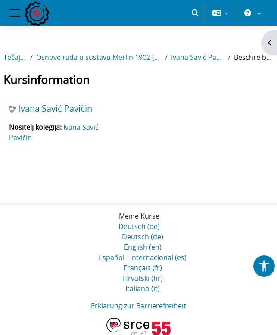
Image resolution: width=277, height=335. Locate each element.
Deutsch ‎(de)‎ (139, 226)
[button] (195, 13)
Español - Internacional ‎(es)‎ (143, 257)
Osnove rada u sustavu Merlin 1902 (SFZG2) (99, 57)
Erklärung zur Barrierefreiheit (138, 305)
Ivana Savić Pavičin (197, 57)
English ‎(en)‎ (143, 247)
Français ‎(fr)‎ (143, 267)
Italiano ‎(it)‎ (142, 288)
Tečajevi (15, 57)
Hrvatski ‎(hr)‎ (143, 278)
